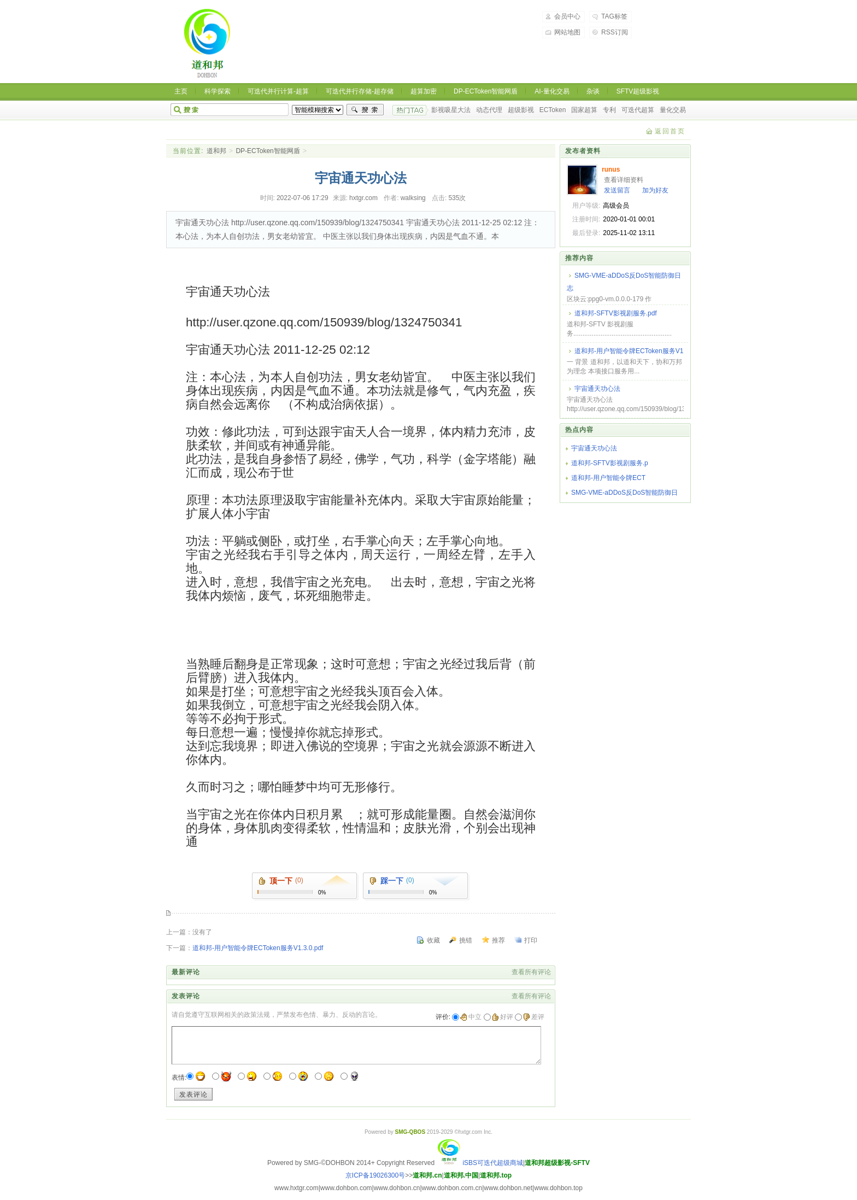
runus (611, 169)
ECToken (552, 110)
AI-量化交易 (552, 91)
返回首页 (670, 131)
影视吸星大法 (451, 110)
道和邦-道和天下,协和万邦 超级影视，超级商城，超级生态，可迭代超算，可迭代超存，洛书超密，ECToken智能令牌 (207, 44)
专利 (609, 110)
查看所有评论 (531, 972)
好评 (502, 1017)
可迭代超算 (637, 110)
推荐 (498, 940)
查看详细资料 (623, 180)
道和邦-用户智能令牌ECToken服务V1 (628, 351)
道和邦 (216, 151)
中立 (471, 1017)
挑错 (465, 940)
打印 (530, 940)
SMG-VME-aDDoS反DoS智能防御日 (624, 492)
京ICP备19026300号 (375, 1175)
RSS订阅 (614, 32)
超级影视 (521, 110)
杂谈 (593, 91)
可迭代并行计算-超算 (278, 91)
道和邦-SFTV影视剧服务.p (609, 463)
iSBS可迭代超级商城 (479, 1163)
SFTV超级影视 (638, 91)
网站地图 (567, 32)
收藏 (433, 940)
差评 (533, 1017)
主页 (180, 91)
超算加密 (423, 91)
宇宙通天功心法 (597, 389)
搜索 (365, 110)
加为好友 (655, 190)
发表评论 (193, 1094)
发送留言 (617, 190)
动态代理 (489, 110)
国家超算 (584, 110)
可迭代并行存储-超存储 (360, 91)
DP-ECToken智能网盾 (486, 91)
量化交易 (673, 110)
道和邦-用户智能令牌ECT (608, 478)
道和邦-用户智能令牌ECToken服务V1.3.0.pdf (257, 948)
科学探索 (217, 91)
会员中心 (567, 16)
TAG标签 (614, 16)
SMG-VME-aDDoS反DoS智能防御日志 (624, 282)
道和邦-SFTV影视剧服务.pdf (615, 313)
